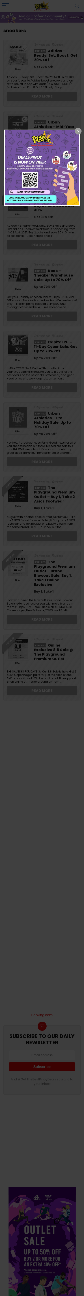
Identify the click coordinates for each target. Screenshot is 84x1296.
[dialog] (42, 168)
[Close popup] (78, 131)
